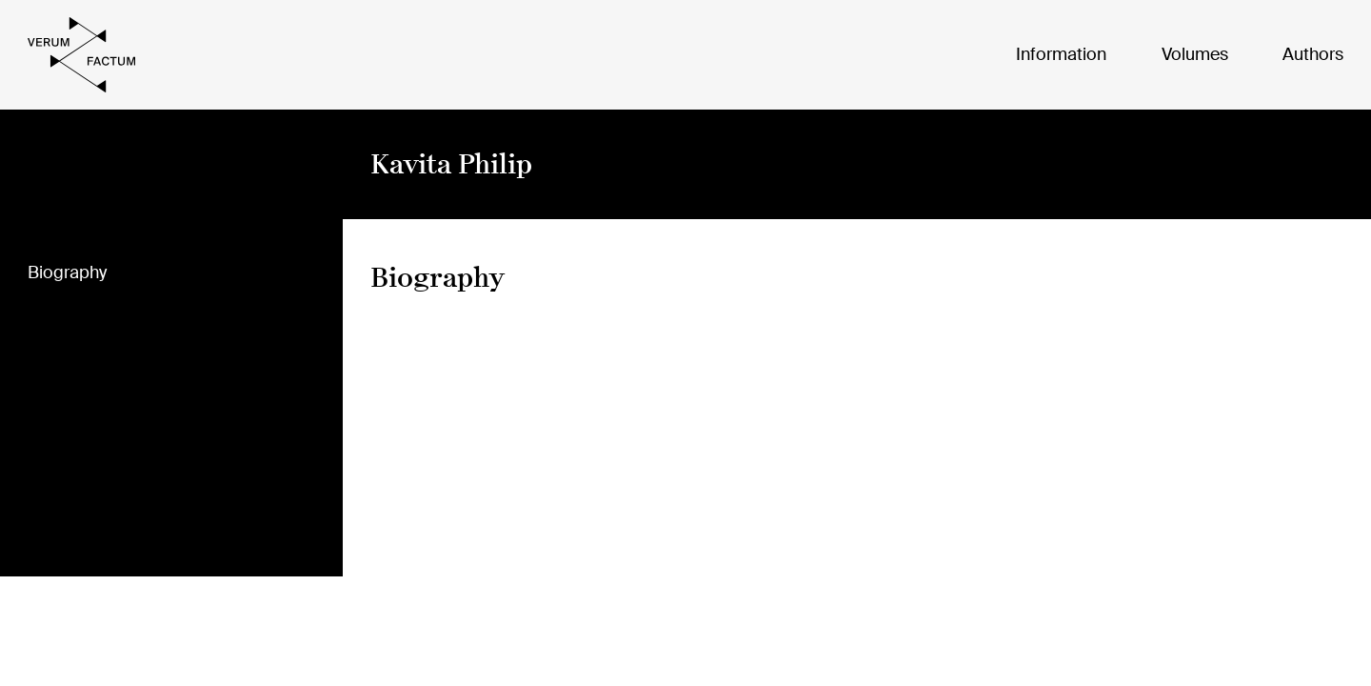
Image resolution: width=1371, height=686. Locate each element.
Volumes (1195, 54)
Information (1061, 54)
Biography (67, 273)
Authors (1312, 54)
